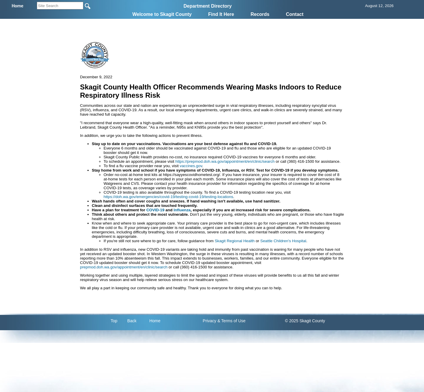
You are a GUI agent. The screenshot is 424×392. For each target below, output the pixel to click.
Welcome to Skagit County (162, 14)
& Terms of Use (231, 320)
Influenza (182, 210)
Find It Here (221, 14)
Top (114, 320)
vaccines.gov (191, 166)
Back (131, 320)
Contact (295, 14)
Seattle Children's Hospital (283, 241)
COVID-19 (155, 210)
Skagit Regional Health (235, 241)
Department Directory (207, 6)
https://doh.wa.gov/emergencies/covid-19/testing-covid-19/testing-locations (168, 197)
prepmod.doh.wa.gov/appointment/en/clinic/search (124, 267)
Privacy (209, 320)
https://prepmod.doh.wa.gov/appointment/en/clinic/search (225, 161)
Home (154, 320)
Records (260, 14)
